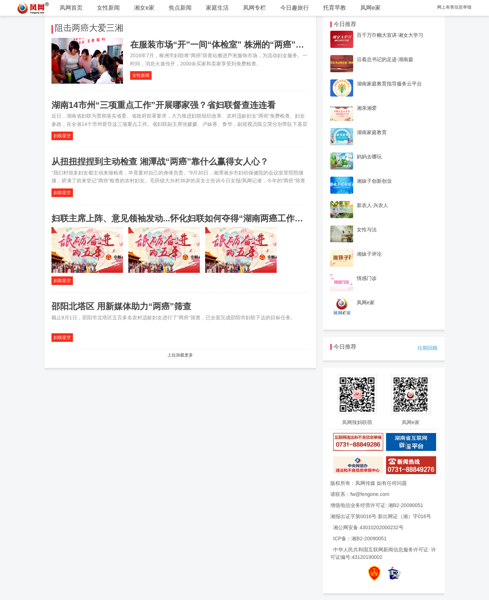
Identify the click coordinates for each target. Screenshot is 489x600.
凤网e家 (370, 8)
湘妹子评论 (369, 254)
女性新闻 (108, 8)
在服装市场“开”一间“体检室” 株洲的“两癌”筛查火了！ (234, 44)
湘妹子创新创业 (374, 181)
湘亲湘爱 (367, 108)
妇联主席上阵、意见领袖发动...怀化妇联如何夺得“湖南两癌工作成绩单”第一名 (200, 218)
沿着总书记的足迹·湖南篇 (385, 59)
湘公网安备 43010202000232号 (368, 527)
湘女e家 (144, 8)
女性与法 (367, 229)
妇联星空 (62, 135)
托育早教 (334, 8)
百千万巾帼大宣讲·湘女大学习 (390, 35)
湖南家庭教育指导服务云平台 (389, 84)
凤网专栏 (254, 8)
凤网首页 (71, 8)
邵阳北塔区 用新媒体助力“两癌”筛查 (121, 306)
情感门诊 (367, 278)
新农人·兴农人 (372, 205)
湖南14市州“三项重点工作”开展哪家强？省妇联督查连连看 (163, 105)
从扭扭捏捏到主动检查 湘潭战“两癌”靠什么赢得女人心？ (159, 161)
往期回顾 (428, 348)
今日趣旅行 (294, 8)
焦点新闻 (180, 8)
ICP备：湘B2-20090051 (359, 538)
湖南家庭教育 (372, 132)
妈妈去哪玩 (369, 156)
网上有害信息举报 (454, 7)
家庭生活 (217, 8)
